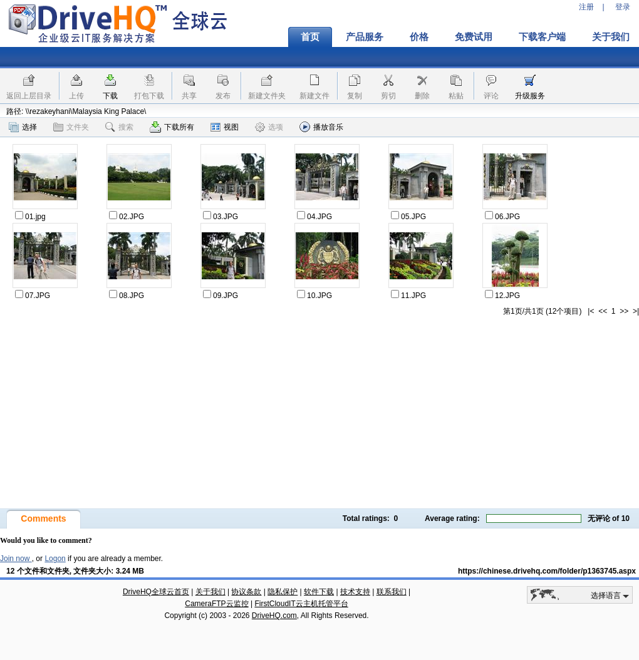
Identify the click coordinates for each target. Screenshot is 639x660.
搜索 (119, 127)
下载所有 (172, 127)
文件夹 (71, 127)
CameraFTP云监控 (216, 603)
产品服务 (364, 37)
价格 (419, 37)
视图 (224, 127)
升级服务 (530, 95)
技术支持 (355, 591)
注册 (586, 7)
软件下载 (319, 591)
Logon (54, 558)
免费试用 (473, 37)
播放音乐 (321, 126)
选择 (23, 127)
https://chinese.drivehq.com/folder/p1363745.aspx (547, 571)
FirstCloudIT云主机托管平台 (301, 603)
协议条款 (246, 591)
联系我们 (392, 591)
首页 (310, 37)
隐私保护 (283, 591)
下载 (110, 95)
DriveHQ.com (274, 615)
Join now (16, 558)
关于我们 (210, 591)
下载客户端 (542, 37)
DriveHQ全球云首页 (156, 591)
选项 (269, 127)
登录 (622, 7)
